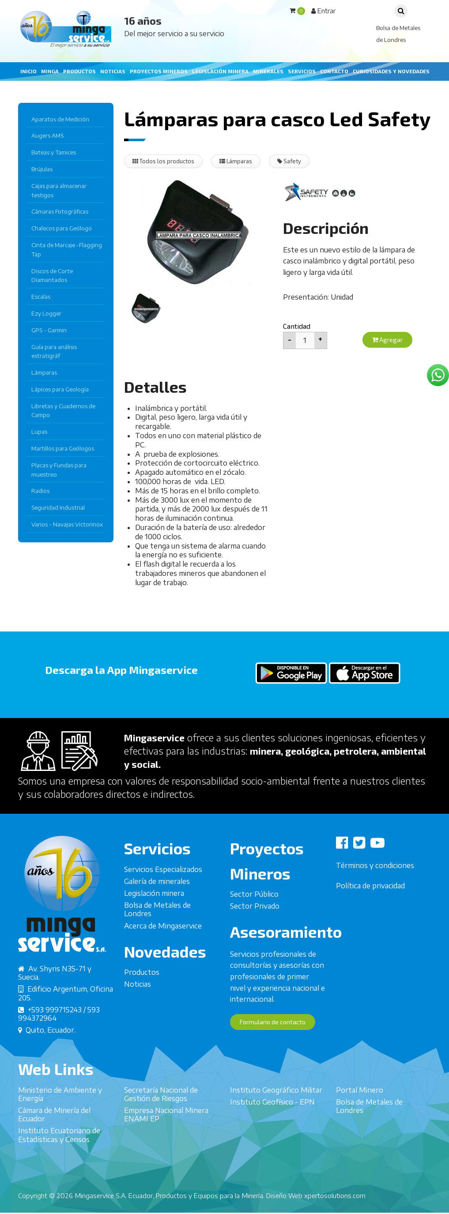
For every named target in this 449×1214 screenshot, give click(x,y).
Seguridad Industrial (58, 507)
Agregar (389, 340)
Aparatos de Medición (60, 119)
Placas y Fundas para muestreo (59, 470)
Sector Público (254, 914)
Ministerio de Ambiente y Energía (60, 1114)
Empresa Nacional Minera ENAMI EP (166, 1134)
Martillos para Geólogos (62, 448)
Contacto (334, 71)
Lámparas (44, 372)
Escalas (40, 296)
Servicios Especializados (163, 889)
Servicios (302, 71)
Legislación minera (220, 71)
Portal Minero (359, 1109)
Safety (297, 161)
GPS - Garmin (49, 330)
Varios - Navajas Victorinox (67, 524)
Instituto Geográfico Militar (276, 1109)
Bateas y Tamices (53, 152)
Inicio (28, 71)
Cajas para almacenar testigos (59, 190)
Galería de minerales (157, 901)
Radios (40, 490)
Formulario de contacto (277, 1042)
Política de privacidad (370, 905)
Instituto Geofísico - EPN (272, 1121)
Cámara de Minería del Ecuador (54, 1134)
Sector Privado (254, 926)
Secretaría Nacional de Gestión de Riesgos (161, 1114)
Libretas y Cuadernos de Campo (63, 410)
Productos (79, 71)
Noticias (112, 71)
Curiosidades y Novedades (391, 71)
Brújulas (42, 169)
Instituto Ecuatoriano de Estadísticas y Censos (59, 1155)
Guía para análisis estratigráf (54, 351)
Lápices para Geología (60, 389)
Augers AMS (47, 135)
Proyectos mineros (159, 71)
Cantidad (296, 327)
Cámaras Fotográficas (59, 211)
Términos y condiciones (375, 885)
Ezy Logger (46, 313)
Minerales (268, 71)
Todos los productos (165, 161)
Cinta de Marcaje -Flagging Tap (66, 249)
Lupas (39, 431)
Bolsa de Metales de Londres (157, 929)
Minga (50, 71)
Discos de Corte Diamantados (52, 275)
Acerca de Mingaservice (163, 945)
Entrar (323, 11)
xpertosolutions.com (335, 1197)
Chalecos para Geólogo (61, 228)
